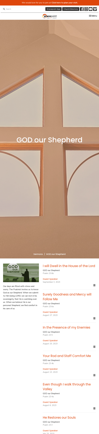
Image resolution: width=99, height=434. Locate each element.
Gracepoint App (53, 9)
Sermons (38, 254)
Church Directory (71, 9)
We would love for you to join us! (50, 2)
